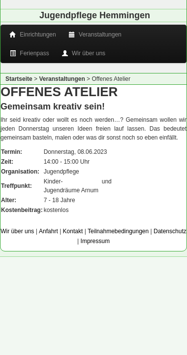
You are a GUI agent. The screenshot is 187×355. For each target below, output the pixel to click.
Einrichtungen (33, 34)
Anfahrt (48, 231)
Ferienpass (30, 53)
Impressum (95, 241)
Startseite (18, 78)
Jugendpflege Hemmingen (94, 15)
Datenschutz (170, 231)
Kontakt (73, 231)
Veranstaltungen (96, 34)
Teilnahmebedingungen (118, 231)
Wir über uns (84, 53)
